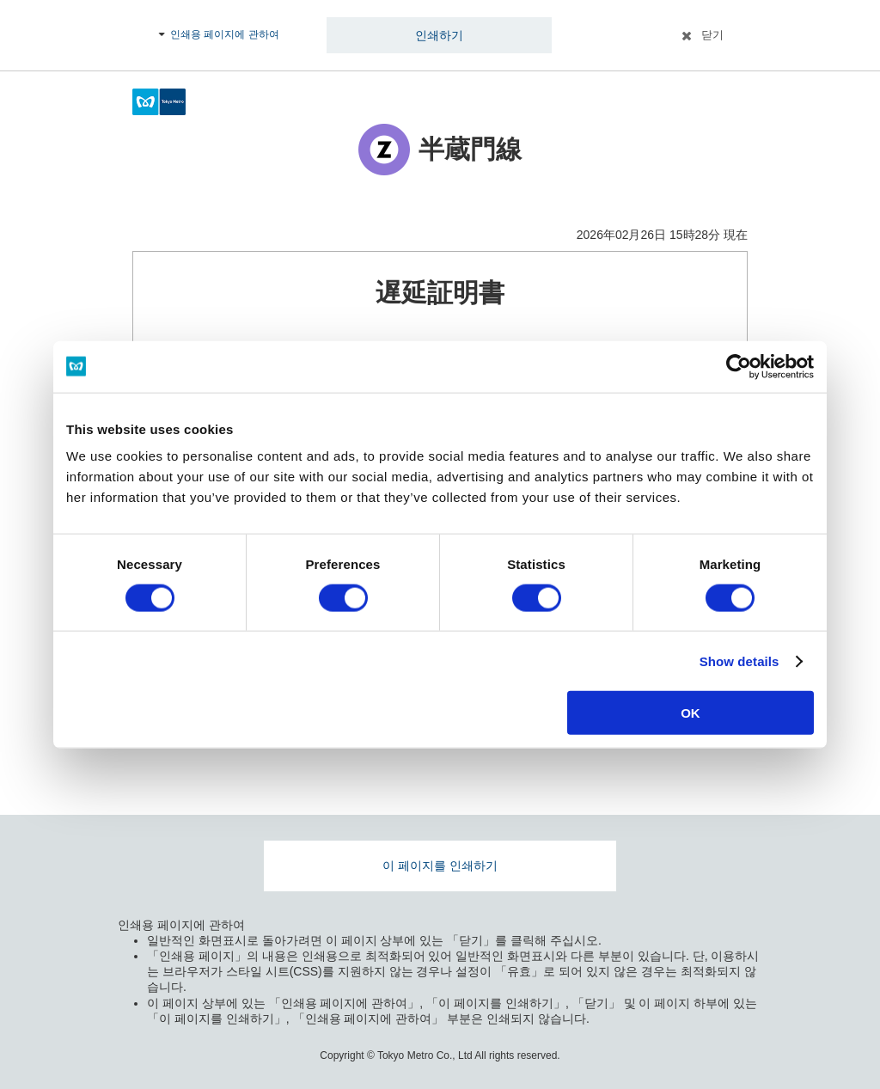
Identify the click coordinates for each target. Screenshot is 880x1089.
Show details (739, 660)
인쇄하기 (439, 35)
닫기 (712, 34)
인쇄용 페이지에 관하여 (224, 34)
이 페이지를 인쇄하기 (440, 865)
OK (690, 713)
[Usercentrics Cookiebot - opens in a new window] (738, 366)
